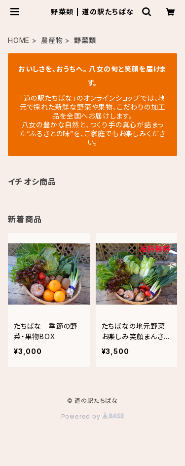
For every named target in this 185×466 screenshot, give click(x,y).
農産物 (52, 40)
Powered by (92, 416)
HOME (19, 40)
